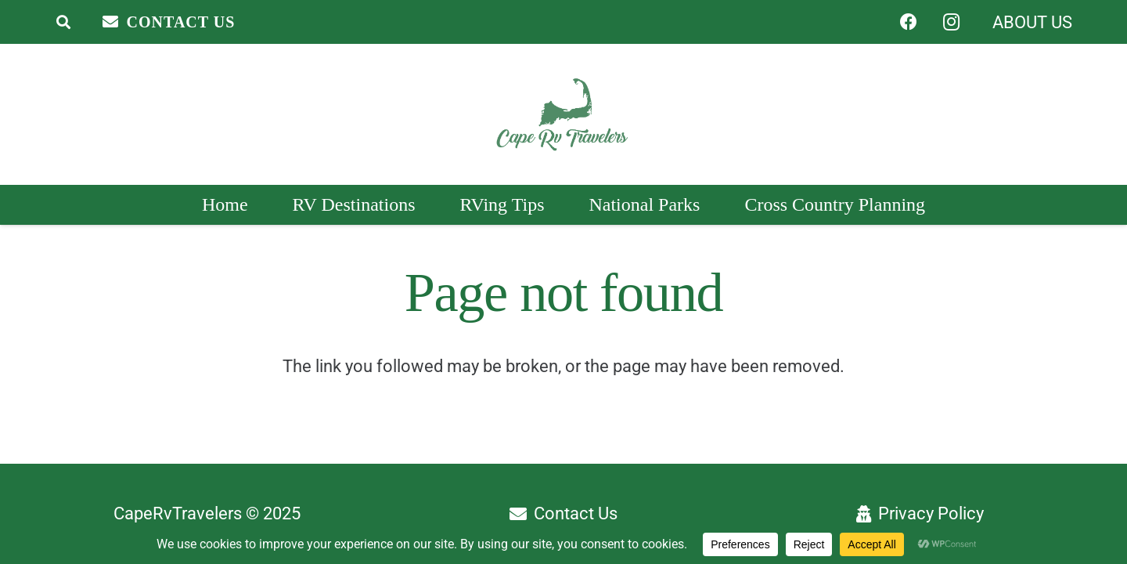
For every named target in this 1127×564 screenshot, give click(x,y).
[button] (63, 22)
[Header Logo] (563, 114)
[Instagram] (951, 22)
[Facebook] (908, 22)
